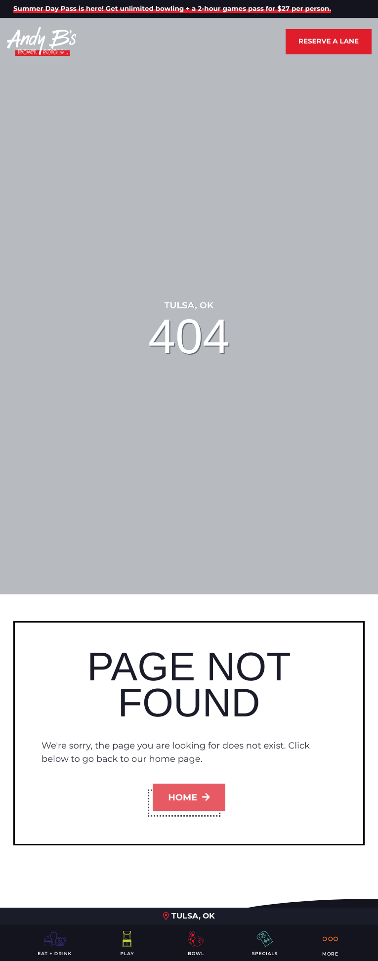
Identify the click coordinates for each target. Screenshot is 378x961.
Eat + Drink (55, 943)
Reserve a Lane (328, 41)
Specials (265, 943)
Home (189, 797)
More (330, 943)
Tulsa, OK (189, 915)
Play (127, 943)
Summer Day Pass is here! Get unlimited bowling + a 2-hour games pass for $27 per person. (172, 9)
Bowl (196, 943)
